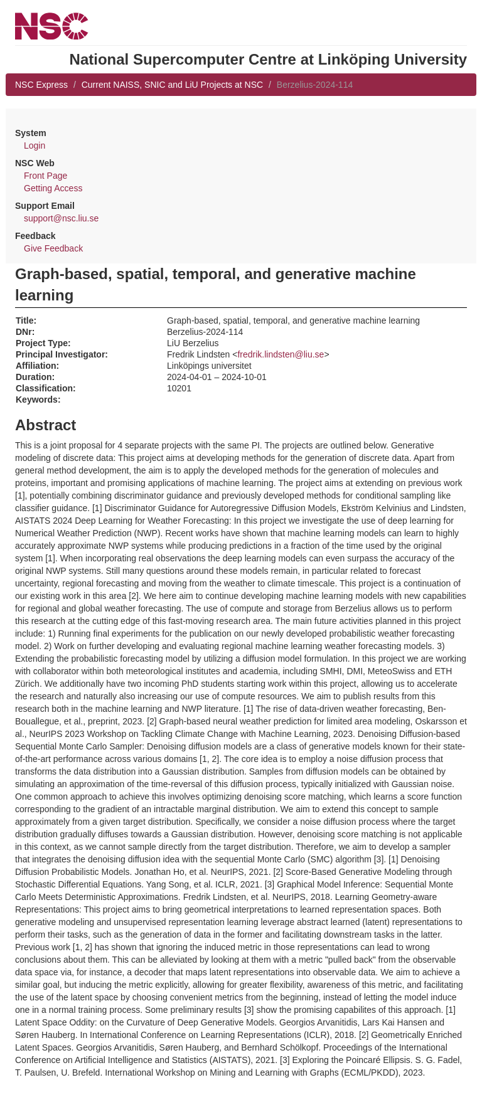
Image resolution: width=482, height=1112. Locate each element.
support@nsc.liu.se (61, 218)
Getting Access (53, 188)
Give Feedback (53, 248)
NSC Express (41, 85)
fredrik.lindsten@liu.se (280, 354)
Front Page (45, 176)
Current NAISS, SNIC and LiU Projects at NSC (172, 85)
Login (34, 145)
